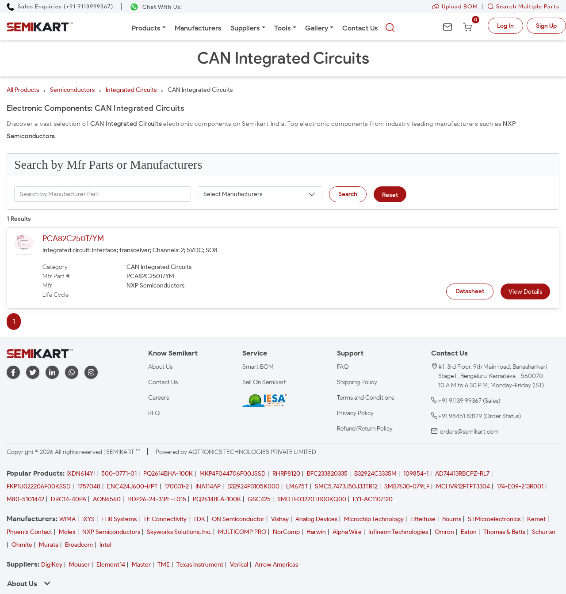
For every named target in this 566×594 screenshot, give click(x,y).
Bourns (451, 519)
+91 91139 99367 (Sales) (469, 401)
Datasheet (469, 291)
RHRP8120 (286, 473)
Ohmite (21, 545)
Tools (282, 28)
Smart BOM (258, 367)
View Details (525, 291)
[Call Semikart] (60, 6)
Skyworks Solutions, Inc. (179, 532)
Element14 (110, 564)
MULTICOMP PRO (242, 532)
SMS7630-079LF (406, 486)
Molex (67, 532)
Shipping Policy (357, 382)
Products (146, 28)
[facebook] (13, 372)
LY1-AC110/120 (373, 499)
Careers (158, 397)
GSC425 (259, 499)
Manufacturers (198, 28)
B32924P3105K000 (253, 486)
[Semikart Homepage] (40, 26)
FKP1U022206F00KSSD (39, 486)
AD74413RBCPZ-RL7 (462, 473)
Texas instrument (199, 564)
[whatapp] (72, 372)
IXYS (88, 519)
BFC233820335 (327, 473)
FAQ (342, 367)
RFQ (154, 413)
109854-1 (415, 473)
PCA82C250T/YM (73, 238)
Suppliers (245, 28)
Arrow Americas (276, 564)
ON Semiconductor (238, 519)
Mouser (79, 564)
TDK (199, 519)
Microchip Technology (374, 519)
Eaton (469, 532)
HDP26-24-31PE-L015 (156, 499)
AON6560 (107, 499)
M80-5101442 (25, 499)
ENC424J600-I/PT (132, 486)
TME (163, 564)
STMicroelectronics (494, 519)
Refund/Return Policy (365, 428)
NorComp (286, 532)
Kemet (536, 519)
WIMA (67, 519)
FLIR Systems (119, 519)
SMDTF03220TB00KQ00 (311, 499)
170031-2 (176, 486)
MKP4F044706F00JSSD (232, 473)
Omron (444, 532)
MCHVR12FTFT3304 (463, 486)
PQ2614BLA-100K (217, 499)
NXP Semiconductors (111, 532)
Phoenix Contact (29, 532)
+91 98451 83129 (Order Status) (479, 416)
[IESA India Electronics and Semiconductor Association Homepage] (264, 400)
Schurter (544, 532)
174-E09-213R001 (520, 486)
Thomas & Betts (504, 532)
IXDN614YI (80, 473)
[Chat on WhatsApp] (156, 7)
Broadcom (79, 545)
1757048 (88, 486)
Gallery (316, 28)
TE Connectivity (165, 519)
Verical (239, 564)
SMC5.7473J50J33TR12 (346, 486)
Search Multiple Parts (521, 6)
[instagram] (91, 372)
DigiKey (51, 564)
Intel (105, 545)
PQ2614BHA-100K (168, 473)
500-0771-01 (119, 473)
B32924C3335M (375, 473)
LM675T (297, 486)
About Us (160, 367)
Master (141, 564)
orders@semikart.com (469, 431)
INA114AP (208, 486)
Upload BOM (455, 6)
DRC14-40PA (68, 499)
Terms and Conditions (365, 397)
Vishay (280, 519)
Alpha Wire (347, 532)
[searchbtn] (390, 28)
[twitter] (32, 372)
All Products (23, 90)
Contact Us (360, 28)
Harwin (316, 532)
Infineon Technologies (398, 532)
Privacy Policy (355, 413)
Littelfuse (423, 519)
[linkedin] (52, 372)
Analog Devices (316, 519)
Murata (48, 545)
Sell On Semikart (264, 382)
